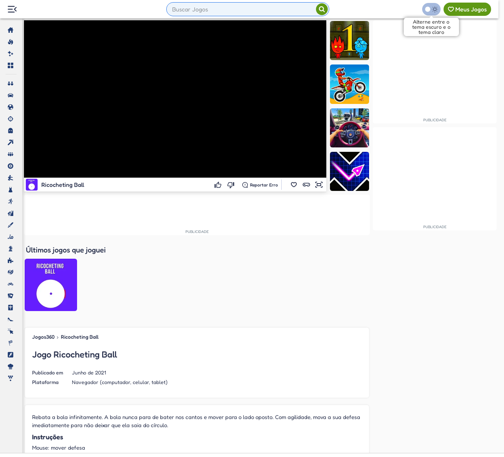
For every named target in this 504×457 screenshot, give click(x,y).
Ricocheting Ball (80, 262)
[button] (293, 184)
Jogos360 (43, 262)
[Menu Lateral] (12, 9)
